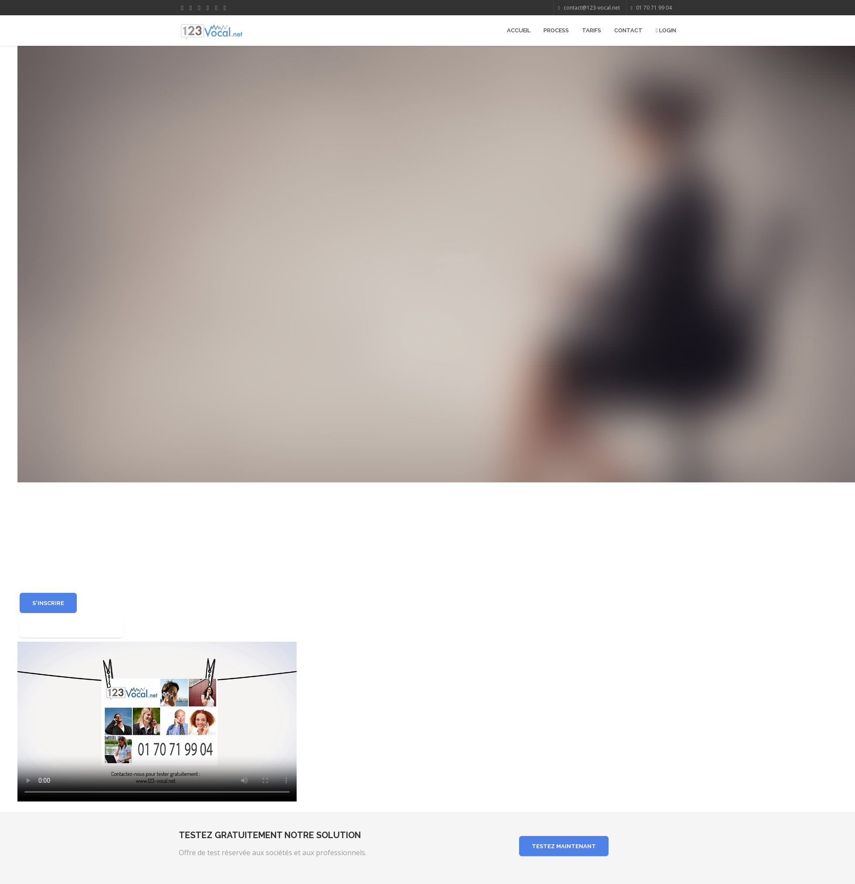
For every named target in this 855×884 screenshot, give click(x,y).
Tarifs (591, 30)
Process (556, 30)
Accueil (518, 30)
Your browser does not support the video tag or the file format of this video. (157, 720)
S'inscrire (48, 603)
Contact (628, 30)
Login (666, 30)
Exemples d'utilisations (71, 627)
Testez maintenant (564, 846)
